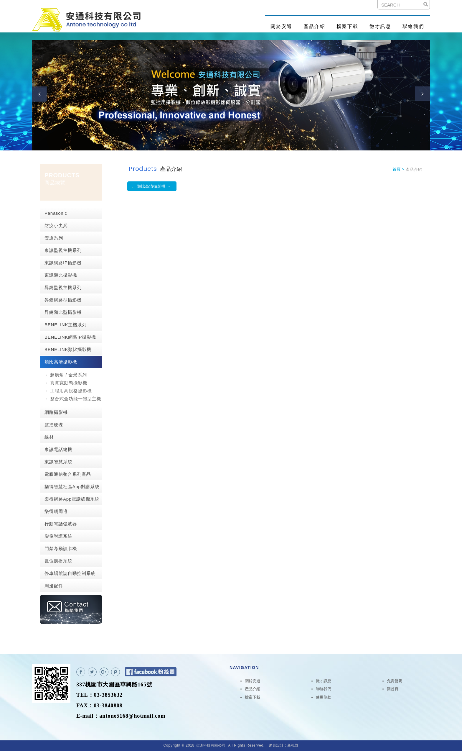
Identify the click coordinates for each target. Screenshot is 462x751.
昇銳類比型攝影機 (63, 312)
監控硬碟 (53, 424)
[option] (231, 95)
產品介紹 (314, 26)
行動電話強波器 (60, 523)
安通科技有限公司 (86, 20)
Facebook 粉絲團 (150, 671)
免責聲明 (394, 681)
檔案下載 (347, 26)
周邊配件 (53, 585)
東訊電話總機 (58, 449)
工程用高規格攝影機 (71, 390)
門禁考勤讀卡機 (60, 548)
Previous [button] (39, 93)
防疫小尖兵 (56, 225)
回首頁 (392, 689)
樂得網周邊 (56, 511)
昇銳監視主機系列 (63, 287)
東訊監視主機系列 (63, 250)
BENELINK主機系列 (65, 324)
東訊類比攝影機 (60, 275)
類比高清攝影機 (60, 361)
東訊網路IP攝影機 (63, 262)
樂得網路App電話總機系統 (71, 498)
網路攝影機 (56, 412)
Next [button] (422, 93)
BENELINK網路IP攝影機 (70, 337)
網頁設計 (276, 745)
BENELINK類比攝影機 (67, 349)
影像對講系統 (58, 536)
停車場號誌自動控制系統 (69, 573)
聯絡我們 (413, 26)
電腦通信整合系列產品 (67, 474)
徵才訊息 (380, 26)
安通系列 (53, 237)
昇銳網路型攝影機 (63, 299)
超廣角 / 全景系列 (68, 374)
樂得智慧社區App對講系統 (71, 486)
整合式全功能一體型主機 (75, 398)
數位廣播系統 (58, 560)
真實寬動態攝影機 (68, 382)
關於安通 (281, 26)
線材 (49, 437)
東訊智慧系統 (58, 461)
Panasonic (55, 213)
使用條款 (323, 697)
